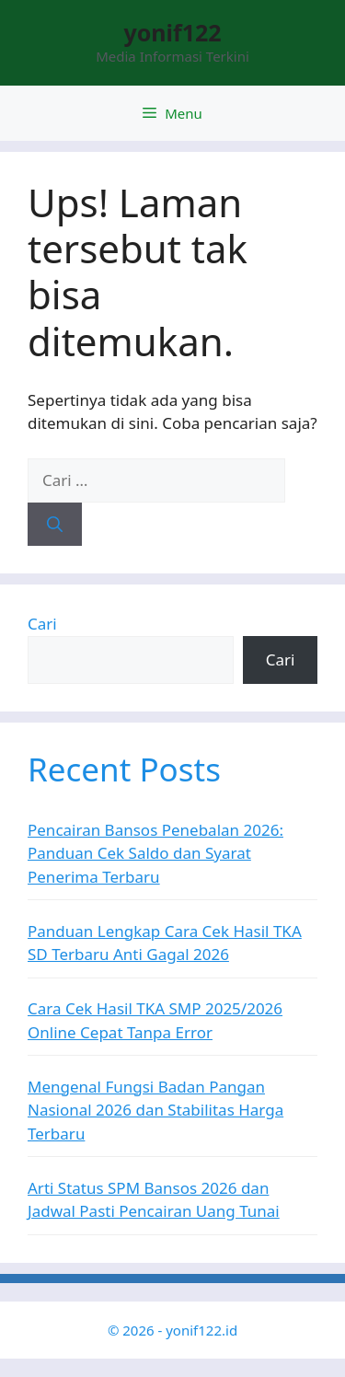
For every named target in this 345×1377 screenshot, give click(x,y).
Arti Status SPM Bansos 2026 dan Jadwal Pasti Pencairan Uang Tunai (154, 1199)
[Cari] (55, 525)
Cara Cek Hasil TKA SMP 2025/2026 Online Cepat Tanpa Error (155, 1020)
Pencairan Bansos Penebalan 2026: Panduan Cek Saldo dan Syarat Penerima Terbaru (155, 853)
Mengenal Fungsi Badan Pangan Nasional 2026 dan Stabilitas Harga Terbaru (155, 1110)
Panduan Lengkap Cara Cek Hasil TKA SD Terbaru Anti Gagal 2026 (165, 943)
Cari (42, 623)
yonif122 (172, 32)
